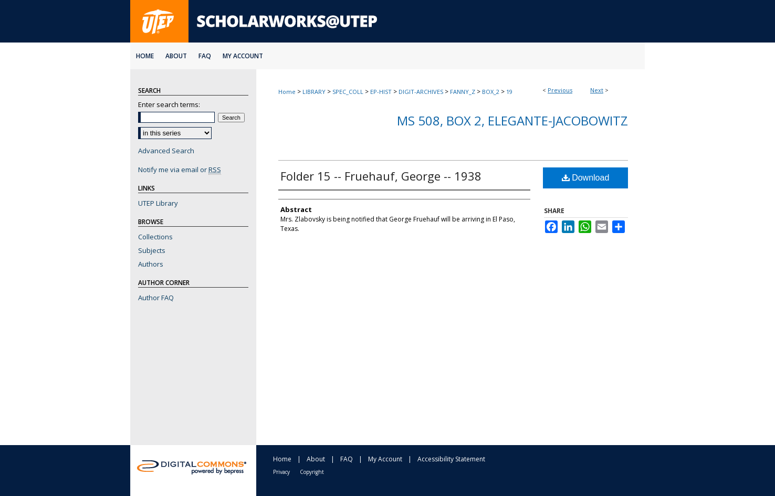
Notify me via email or (179, 169)
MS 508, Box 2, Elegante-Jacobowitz (512, 120)
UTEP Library (158, 203)
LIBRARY (314, 92)
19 (509, 92)
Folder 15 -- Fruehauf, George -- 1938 (380, 176)
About (316, 459)
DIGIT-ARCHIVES (421, 92)
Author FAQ (156, 297)
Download (586, 177)
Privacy (281, 472)
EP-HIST (381, 92)
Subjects (151, 250)
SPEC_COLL (347, 92)
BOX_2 (490, 92)
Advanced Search (166, 150)
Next (596, 90)
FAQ (346, 459)
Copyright (312, 472)
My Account (385, 459)
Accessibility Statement (451, 459)
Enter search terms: (169, 104)
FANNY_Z (462, 92)
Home (287, 92)
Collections (155, 236)
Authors (150, 264)
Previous (560, 90)
